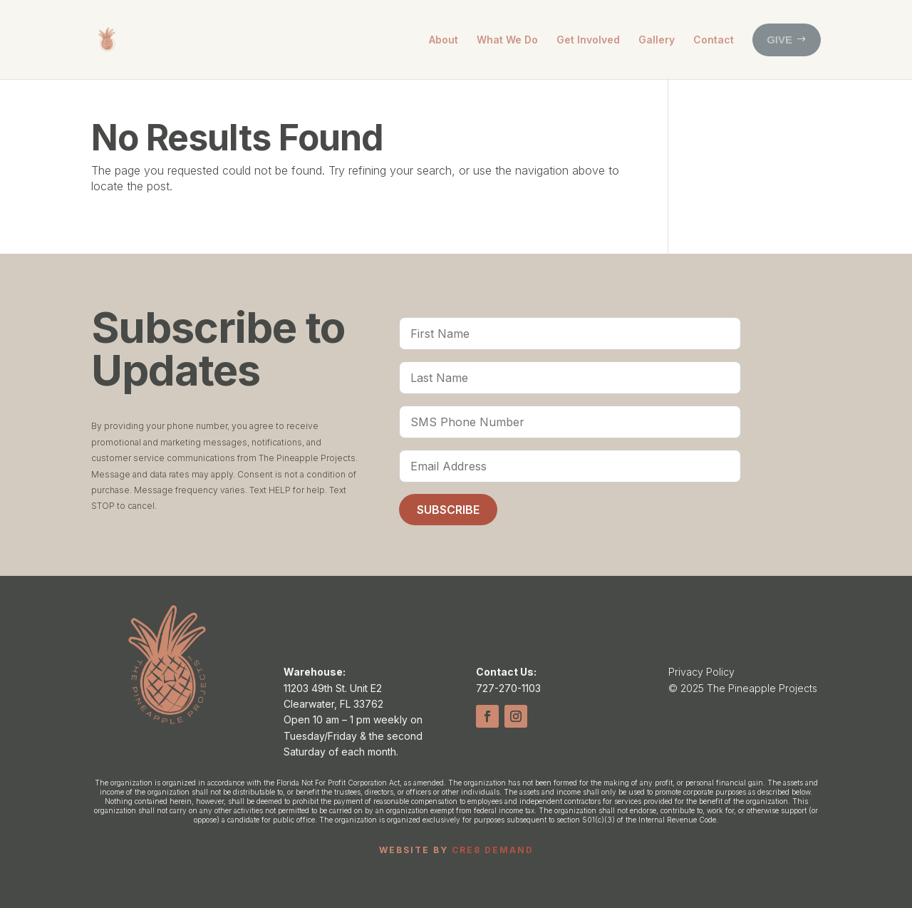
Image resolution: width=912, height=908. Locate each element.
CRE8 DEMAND (493, 850)
